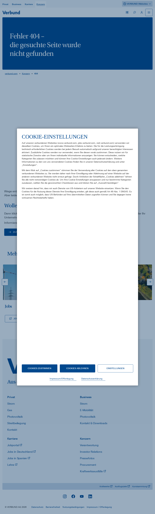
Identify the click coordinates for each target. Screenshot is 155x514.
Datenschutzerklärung (91, 379)
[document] (77, 246)
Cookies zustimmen (39, 368)
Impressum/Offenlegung (61, 379)
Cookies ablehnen (77, 368)
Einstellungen (115, 368)
